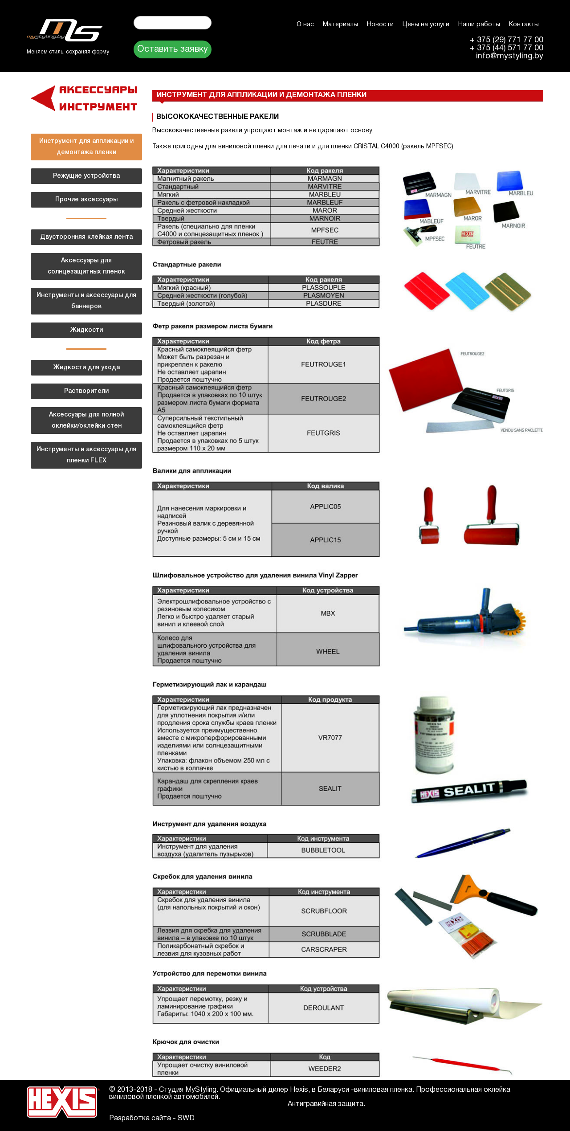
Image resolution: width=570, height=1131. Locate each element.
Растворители (86, 391)
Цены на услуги (426, 25)
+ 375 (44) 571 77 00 (506, 48)
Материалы (340, 25)
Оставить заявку (172, 49)
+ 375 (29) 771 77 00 (506, 40)
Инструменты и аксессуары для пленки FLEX (86, 455)
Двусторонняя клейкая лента (86, 237)
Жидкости (86, 330)
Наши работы (479, 25)
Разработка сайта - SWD (152, 1118)
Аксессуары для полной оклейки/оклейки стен (86, 420)
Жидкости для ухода (86, 368)
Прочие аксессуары (86, 200)
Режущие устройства (86, 176)
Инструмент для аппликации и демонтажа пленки (86, 147)
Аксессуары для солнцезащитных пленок (86, 266)
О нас (305, 25)
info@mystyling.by (509, 56)
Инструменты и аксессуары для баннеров (86, 301)
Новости (380, 25)
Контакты (524, 25)
